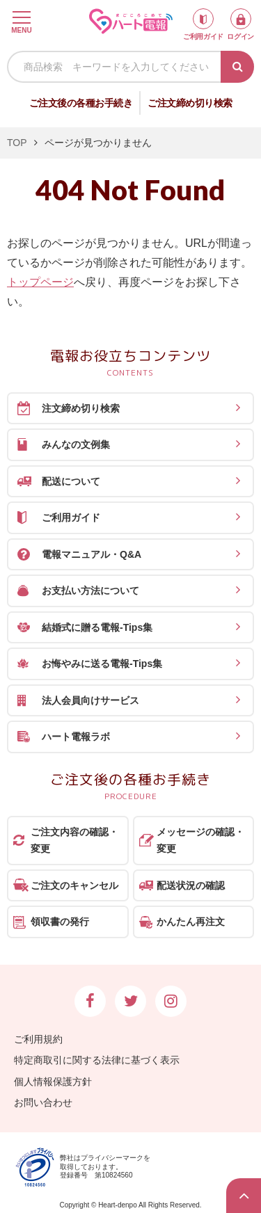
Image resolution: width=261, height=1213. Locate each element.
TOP (17, 142)
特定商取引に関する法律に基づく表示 (97, 1060)
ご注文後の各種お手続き (81, 103)
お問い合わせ (43, 1102)
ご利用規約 (38, 1039)
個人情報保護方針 (53, 1081)
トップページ (40, 282)
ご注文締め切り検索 (190, 103)
